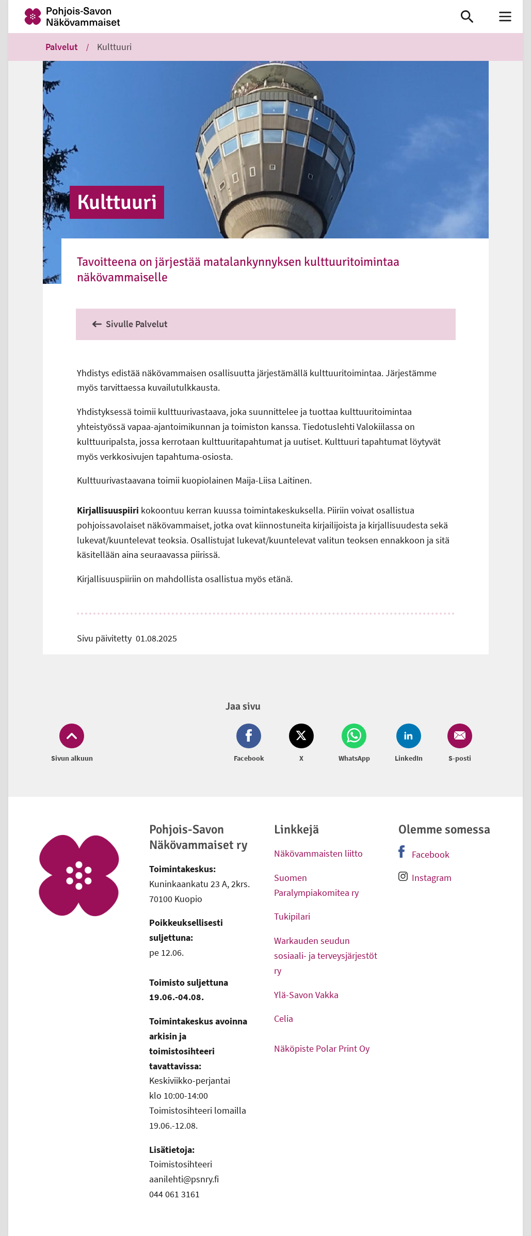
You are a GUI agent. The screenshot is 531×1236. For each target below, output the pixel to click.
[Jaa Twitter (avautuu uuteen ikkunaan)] (301, 744)
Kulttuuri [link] (114, 47)
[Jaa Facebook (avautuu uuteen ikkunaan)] (251, 744)
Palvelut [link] (61, 47)
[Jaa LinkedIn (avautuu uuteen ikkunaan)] (409, 744)
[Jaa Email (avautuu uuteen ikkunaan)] (457, 744)
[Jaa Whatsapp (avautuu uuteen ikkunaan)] (354, 744)
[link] (224, 16)
